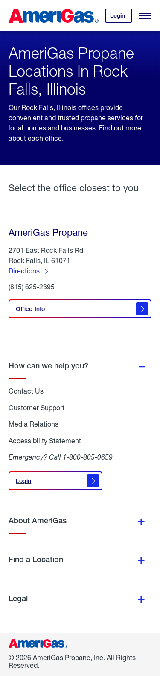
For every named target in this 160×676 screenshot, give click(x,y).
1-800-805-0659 (88, 457)
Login (121, 17)
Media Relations (33, 424)
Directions (24, 271)
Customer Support (36, 408)
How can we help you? (48, 365)
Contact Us (26, 391)
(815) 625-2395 (32, 287)
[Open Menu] (145, 15)
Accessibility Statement (45, 441)
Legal (18, 598)
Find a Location (36, 559)
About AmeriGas (38, 520)
